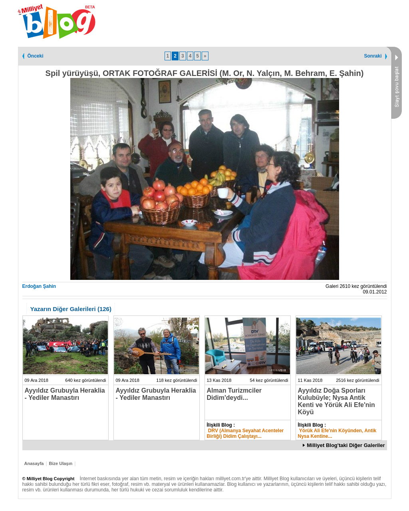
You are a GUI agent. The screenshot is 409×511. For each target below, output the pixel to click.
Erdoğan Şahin (39, 286)
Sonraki (372, 56)
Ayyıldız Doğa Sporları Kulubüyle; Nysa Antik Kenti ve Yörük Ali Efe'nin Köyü (336, 401)
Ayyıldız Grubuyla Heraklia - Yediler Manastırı (65, 394)
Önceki (36, 56)
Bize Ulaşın (61, 463)
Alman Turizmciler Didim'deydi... (234, 394)
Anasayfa (34, 463)
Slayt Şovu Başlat (394, 83)
